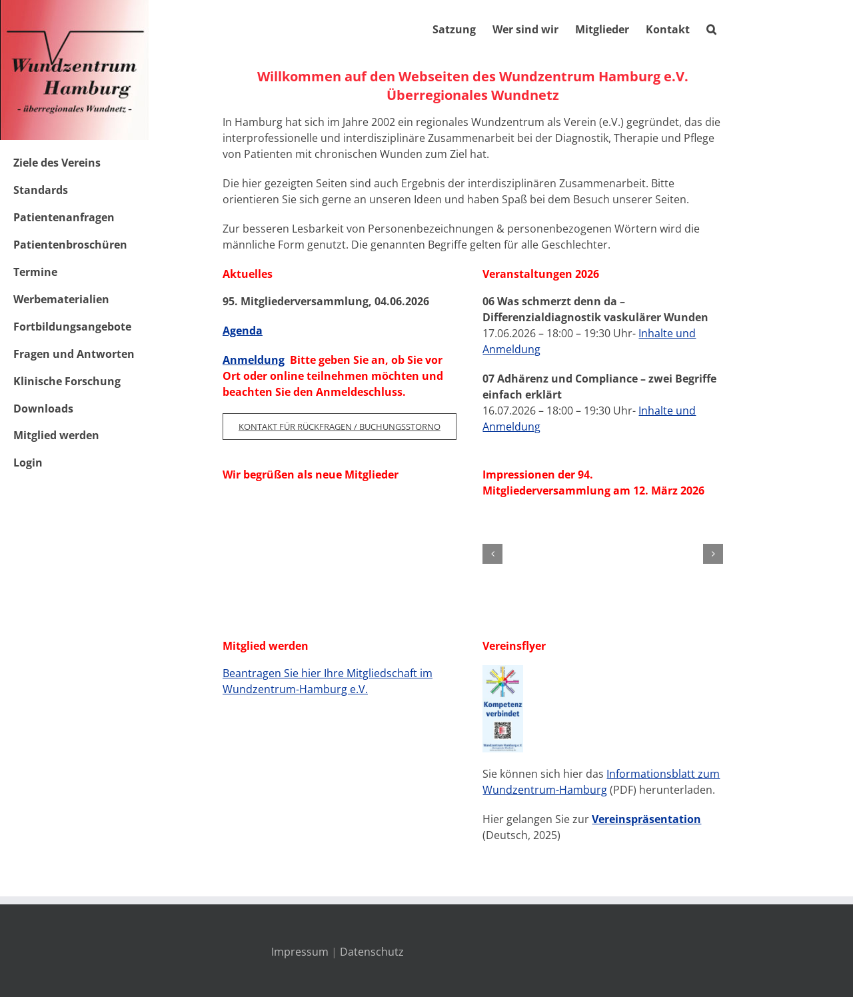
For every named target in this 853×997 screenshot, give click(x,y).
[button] (711, 28)
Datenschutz (372, 951)
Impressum (300, 951)
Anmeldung (254, 360)
